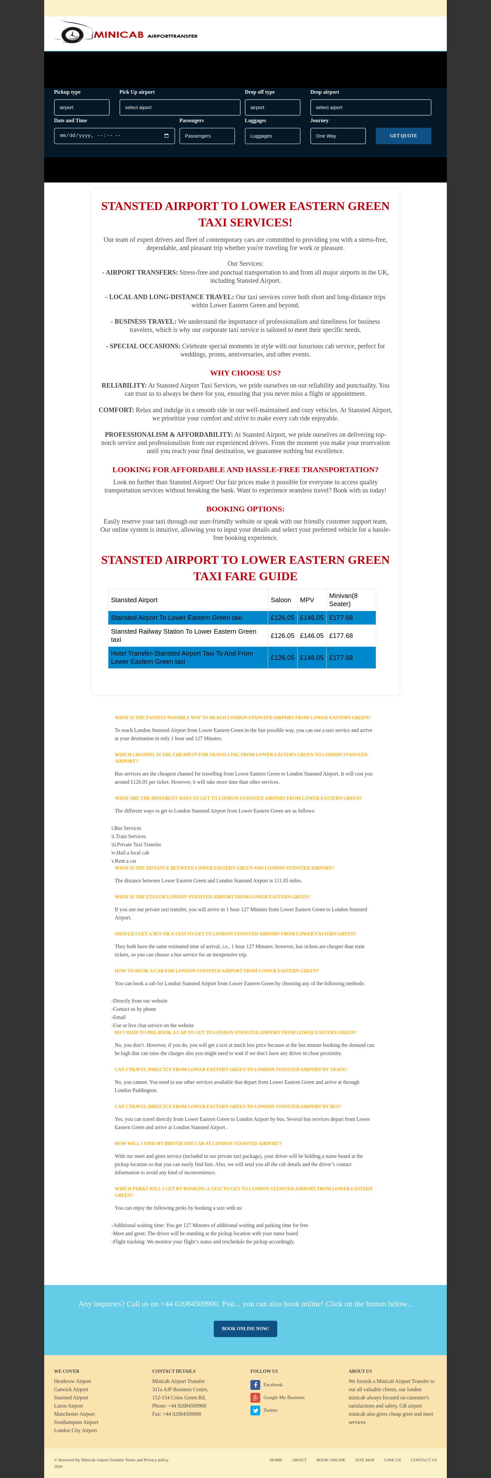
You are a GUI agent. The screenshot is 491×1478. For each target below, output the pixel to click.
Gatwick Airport (71, 1389)
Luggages (255, 120)
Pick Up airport (137, 92)
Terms (130, 1459)
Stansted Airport (71, 1397)
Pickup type (67, 92)
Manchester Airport (74, 1414)
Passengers (191, 120)
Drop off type (260, 92)
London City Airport (75, 1430)
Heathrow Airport (72, 1381)
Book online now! (245, 1328)
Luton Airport (68, 1406)
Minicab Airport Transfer (402, 1381)
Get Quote (403, 135)
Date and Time (70, 120)
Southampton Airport (76, 1422)
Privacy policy (156, 1459)
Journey (319, 120)
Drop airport (324, 92)
